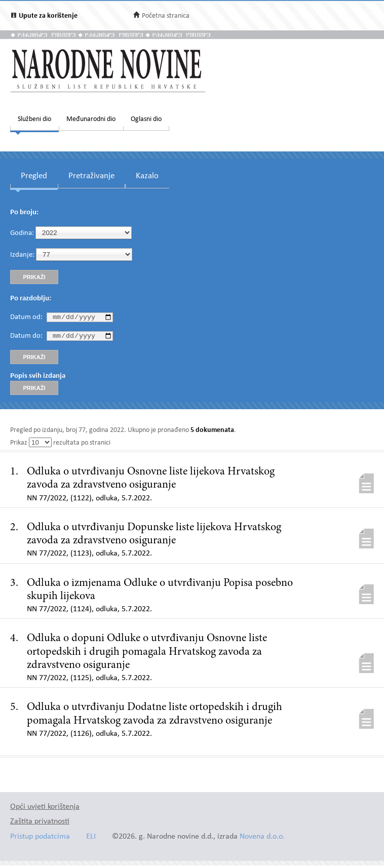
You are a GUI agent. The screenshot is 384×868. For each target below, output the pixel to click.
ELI (91, 839)
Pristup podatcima (40, 839)
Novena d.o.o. (262, 839)
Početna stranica (165, 16)
